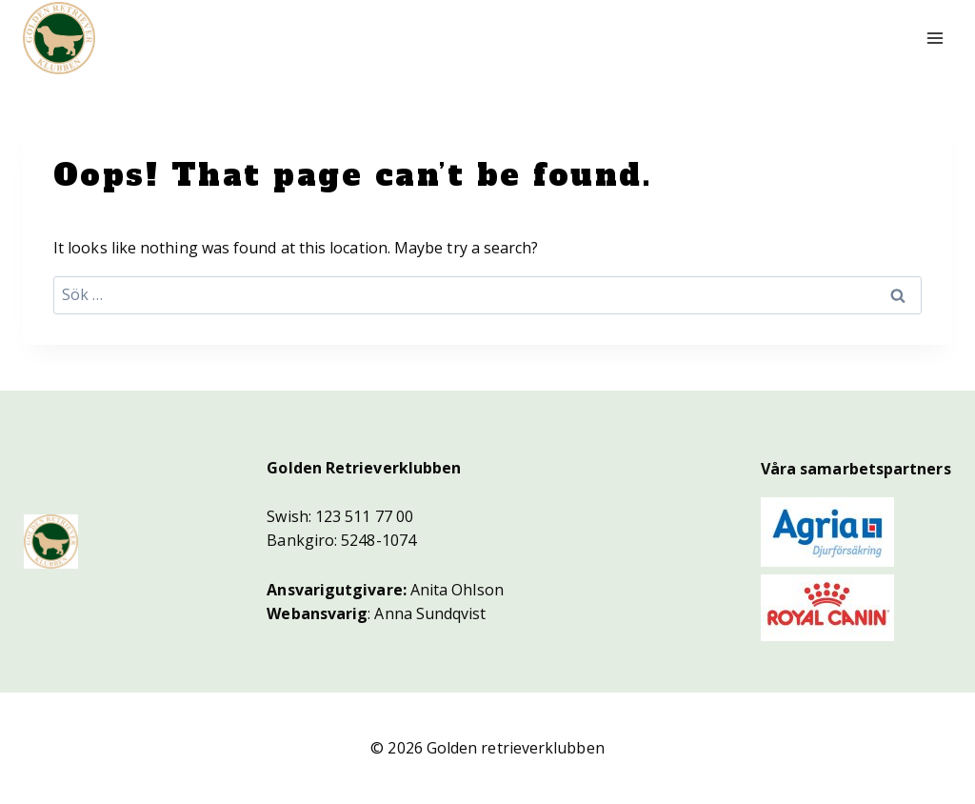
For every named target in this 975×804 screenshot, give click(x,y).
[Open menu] (934, 37)
